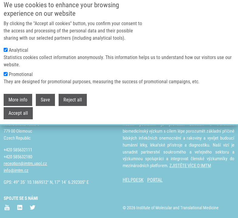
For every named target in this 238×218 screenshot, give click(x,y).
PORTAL (155, 180)
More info (17, 91)
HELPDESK (133, 180)
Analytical (18, 42)
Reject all (72, 91)
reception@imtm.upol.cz (25, 163)
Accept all (18, 105)
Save (45, 91)
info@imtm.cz (16, 170)
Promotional (21, 66)
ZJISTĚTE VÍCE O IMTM (190, 165)
